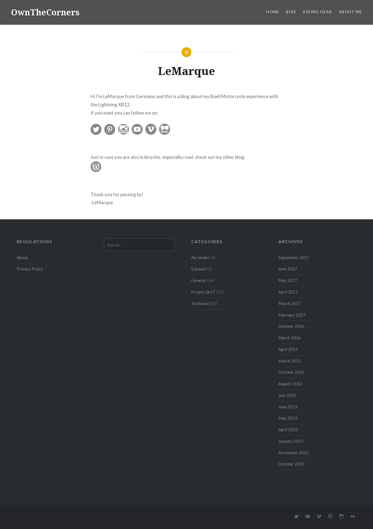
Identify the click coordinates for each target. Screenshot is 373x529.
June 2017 (287, 268)
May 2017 (287, 280)
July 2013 (287, 395)
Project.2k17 (203, 291)
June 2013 (287, 406)
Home (272, 11)
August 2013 (290, 383)
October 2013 (291, 372)
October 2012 (291, 463)
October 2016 (291, 326)
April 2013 (288, 429)
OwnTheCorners (45, 12)
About (22, 257)
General (198, 280)
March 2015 (289, 360)
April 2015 (288, 349)
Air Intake (200, 257)
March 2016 (289, 337)
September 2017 (293, 257)
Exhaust (198, 268)
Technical (199, 303)
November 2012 (293, 452)
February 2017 (292, 314)
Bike (291, 11)
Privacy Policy (30, 268)
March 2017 (289, 303)
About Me (350, 11)
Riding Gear (317, 11)
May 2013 (287, 418)
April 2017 (288, 291)
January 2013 (290, 441)
